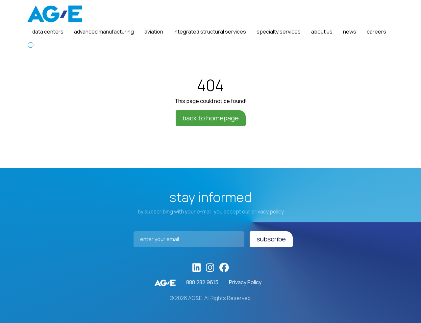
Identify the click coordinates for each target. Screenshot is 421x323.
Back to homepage (211, 117)
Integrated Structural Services (210, 31)
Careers (376, 31)
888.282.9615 (202, 282)
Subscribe (271, 239)
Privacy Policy (245, 282)
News (349, 31)
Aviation (153, 31)
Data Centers (47, 31)
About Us (322, 31)
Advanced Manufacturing (104, 31)
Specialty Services (279, 31)
